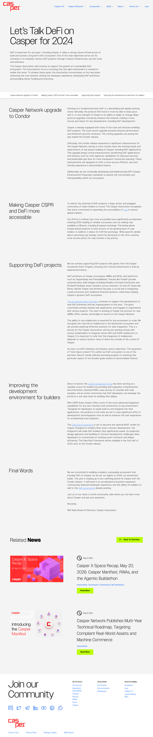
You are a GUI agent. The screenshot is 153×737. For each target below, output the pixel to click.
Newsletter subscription (77, 689)
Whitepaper (101, 691)
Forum (74, 702)
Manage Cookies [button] (50, 732)
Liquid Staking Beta (130, 695)
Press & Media (75, 698)
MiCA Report (69, 732)
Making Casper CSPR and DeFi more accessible (59, 95)
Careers (75, 705)
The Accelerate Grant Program (82, 301)
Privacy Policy (31, 732)
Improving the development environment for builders (124, 95)
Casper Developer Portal (100, 383)
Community (93, 584)
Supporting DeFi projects (91, 95)
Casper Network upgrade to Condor (24, 95)
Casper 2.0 (129, 691)
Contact (75, 693)
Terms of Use (13, 732)
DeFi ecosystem (87, 488)
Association (82, 584)
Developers (119, 584)
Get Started (102, 685)
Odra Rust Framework (82, 424)
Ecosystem (129, 685)
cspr (125, 209)
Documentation (103, 688)
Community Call (106, 584)
